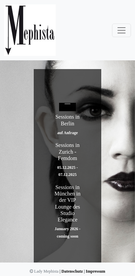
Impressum (95, 271)
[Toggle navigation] (121, 30)
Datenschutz (72, 271)
